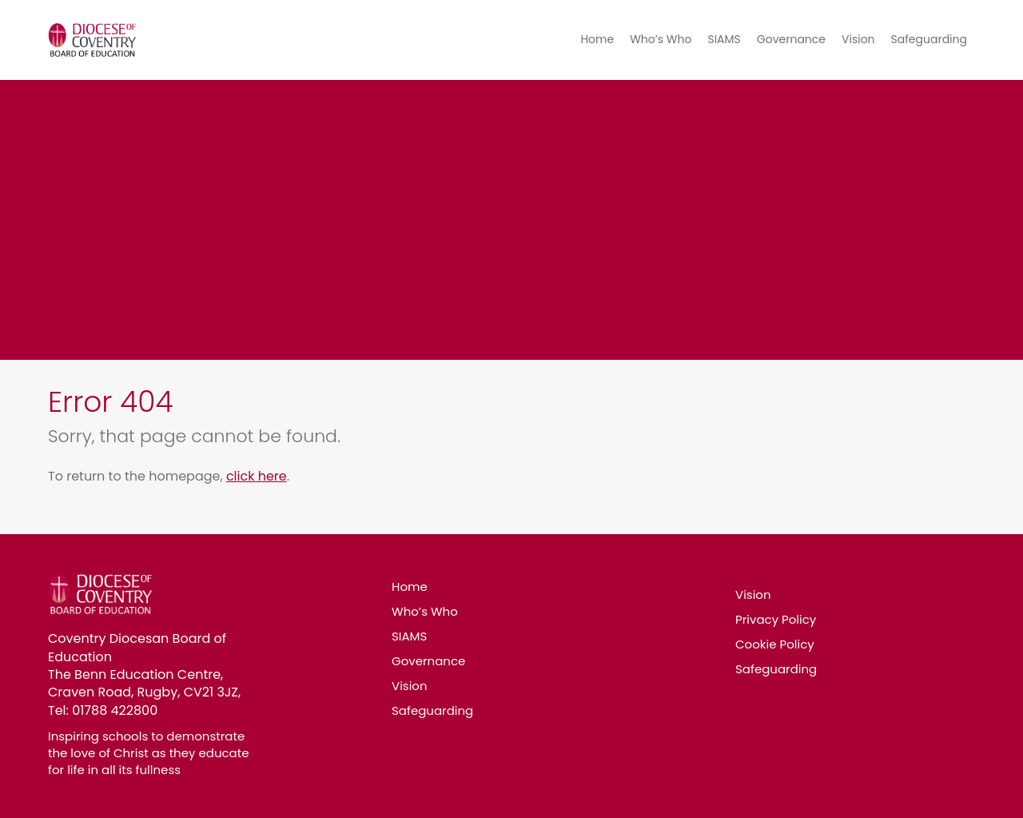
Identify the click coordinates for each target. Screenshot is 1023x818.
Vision (858, 39)
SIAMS (723, 39)
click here (256, 476)
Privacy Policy (775, 619)
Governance (791, 39)
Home (597, 39)
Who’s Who (660, 39)
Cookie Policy (774, 644)
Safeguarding (929, 39)
